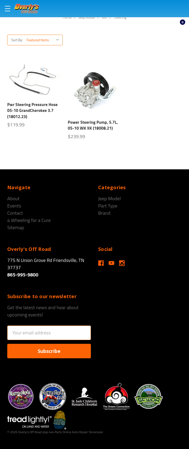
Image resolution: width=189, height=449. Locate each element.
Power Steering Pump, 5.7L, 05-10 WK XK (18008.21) (93, 125)
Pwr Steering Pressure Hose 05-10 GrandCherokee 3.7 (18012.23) (32, 110)
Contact (15, 213)
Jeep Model (109, 198)
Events (14, 205)
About (13, 198)
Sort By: (17, 40)
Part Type (107, 205)
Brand (104, 213)
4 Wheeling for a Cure (29, 220)
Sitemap (15, 227)
